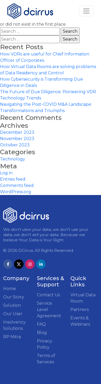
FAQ (41, 324)
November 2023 (17, 138)
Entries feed (12, 179)
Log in (6, 172)
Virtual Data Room (83, 298)
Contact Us (48, 294)
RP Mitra (12, 336)
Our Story (13, 296)
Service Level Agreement (49, 309)
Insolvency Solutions (14, 325)
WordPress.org (15, 191)
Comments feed (17, 185)
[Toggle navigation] (86, 11)
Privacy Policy (44, 344)
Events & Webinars (80, 321)
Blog (42, 332)
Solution (12, 305)
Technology (12, 159)
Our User (13, 313)
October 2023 (15, 144)
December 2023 (17, 132)
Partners (79, 309)
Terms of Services (46, 358)
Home (9, 288)
